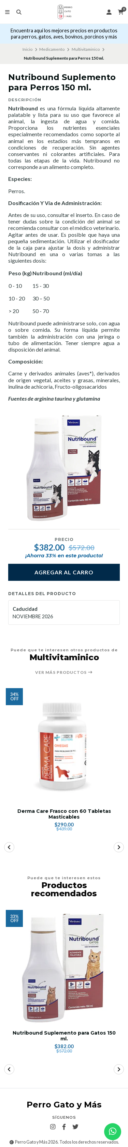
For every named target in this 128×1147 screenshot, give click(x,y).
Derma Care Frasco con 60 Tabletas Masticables (64, 814)
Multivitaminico (86, 49)
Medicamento (52, 49)
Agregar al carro (64, 572)
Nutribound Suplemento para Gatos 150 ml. (64, 1036)
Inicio (27, 49)
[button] (9, 847)
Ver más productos (64, 672)
